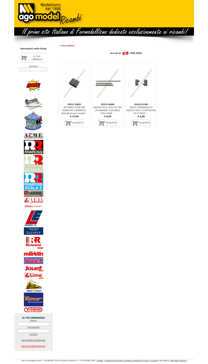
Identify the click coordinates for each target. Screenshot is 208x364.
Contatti (99, 360)
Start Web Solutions (179, 360)
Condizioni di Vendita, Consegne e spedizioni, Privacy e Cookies (131, 360)
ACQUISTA (74, 123)
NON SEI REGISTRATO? (33, 346)
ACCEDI (33, 334)
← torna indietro (66, 45)
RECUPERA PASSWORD (33, 340)
